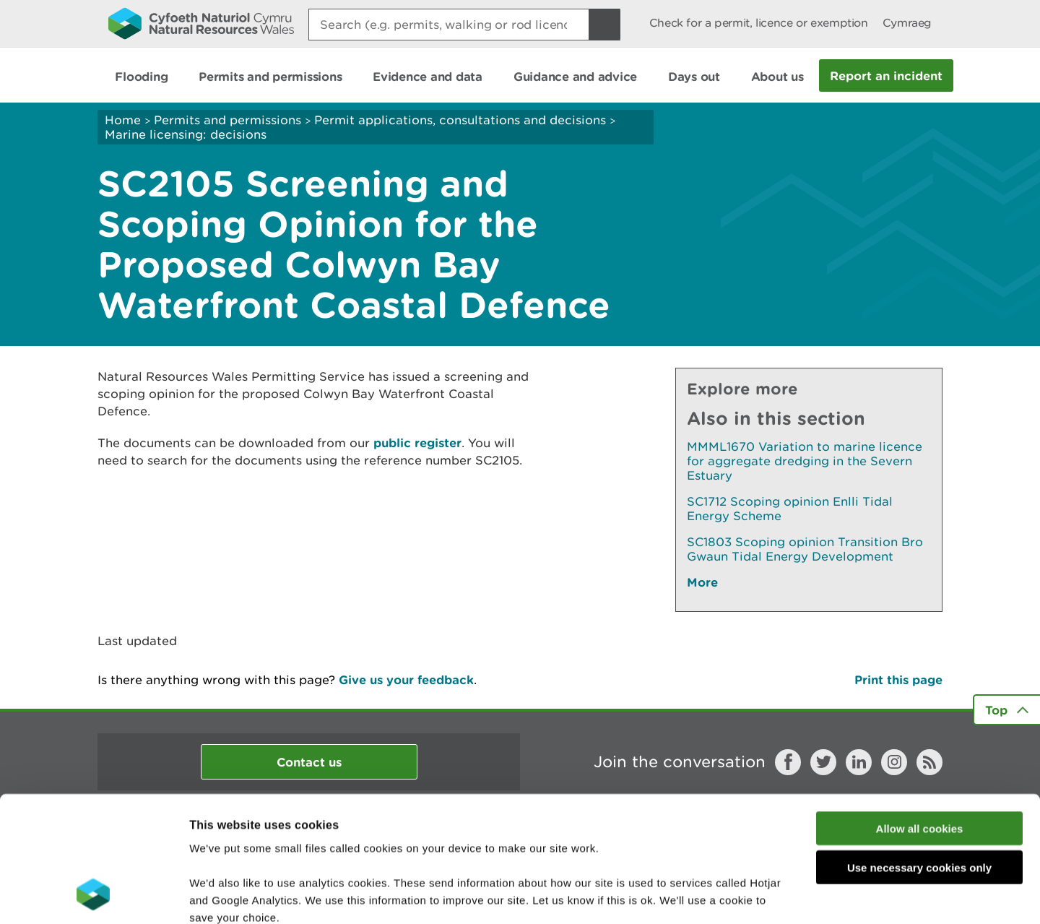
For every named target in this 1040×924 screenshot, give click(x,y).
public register (417, 442)
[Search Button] (604, 24)
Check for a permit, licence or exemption (758, 23)
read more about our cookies (313, 837)
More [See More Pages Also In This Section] (702, 582)
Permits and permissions (227, 120)
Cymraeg (907, 23)
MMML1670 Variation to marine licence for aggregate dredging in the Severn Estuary (804, 461)
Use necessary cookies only (919, 753)
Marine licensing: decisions (185, 134)
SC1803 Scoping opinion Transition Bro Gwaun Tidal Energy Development (805, 549)
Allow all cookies (919, 713)
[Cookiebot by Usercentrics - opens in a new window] (93, 896)
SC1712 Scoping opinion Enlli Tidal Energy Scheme (790, 508)
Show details (765, 895)
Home (123, 120)
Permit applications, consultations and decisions (460, 120)
